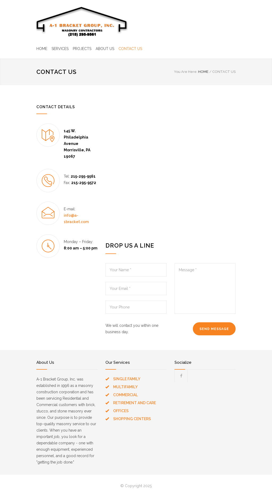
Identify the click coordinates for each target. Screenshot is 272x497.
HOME (41, 49)
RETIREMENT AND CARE (134, 403)
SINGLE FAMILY (126, 379)
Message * (205, 288)
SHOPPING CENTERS (132, 419)
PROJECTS (82, 49)
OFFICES (121, 411)
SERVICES (60, 49)
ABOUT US (105, 49)
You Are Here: (185, 72)
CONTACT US (130, 49)
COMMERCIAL (125, 395)
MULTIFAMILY (125, 387)
